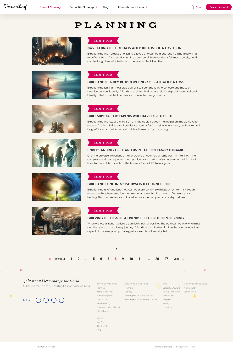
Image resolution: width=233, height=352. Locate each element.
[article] (56, 51)
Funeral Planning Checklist (109, 307)
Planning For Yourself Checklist (139, 295)
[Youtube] (61, 300)
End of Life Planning (82, 7)
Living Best (167, 299)
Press (193, 347)
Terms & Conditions (163, 347)
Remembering (103, 303)
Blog (105, 7)
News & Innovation (171, 292)
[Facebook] (38, 300)
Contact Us (102, 326)
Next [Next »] (178, 259)
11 (140, 259)
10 (131, 259)
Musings (166, 303)
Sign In (199, 7)
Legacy (128, 292)
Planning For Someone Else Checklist (141, 299)
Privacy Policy (181, 347)
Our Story (101, 322)
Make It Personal (104, 292)
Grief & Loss (102, 299)
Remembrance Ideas (130, 7)
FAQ (99, 330)
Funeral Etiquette (105, 295)
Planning (101, 288)
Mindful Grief (168, 295)
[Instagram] (53, 300)
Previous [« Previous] (57, 259)
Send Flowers (190, 292)
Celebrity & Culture (171, 288)
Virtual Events (103, 311)
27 (166, 259)
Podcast (166, 307)
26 (157, 259)
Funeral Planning (50, 7)
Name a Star (190, 288)
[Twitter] (46, 300)
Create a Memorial (219, 7)
